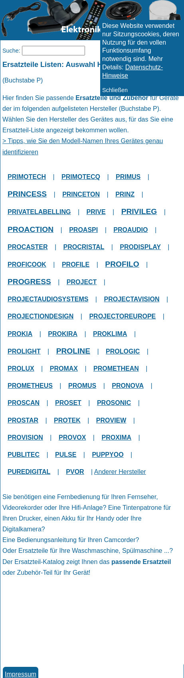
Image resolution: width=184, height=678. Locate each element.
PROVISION (25, 437)
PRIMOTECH (27, 176)
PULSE (65, 454)
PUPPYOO (107, 454)
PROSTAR (23, 420)
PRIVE (96, 211)
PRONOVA (128, 385)
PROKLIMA (110, 333)
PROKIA (20, 333)
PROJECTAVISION (131, 299)
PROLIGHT (24, 351)
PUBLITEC (24, 454)
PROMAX (64, 368)
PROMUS (82, 385)
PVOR (75, 471)
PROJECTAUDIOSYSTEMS (48, 299)
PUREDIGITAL (29, 471)
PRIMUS (128, 176)
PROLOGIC (123, 351)
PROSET (68, 402)
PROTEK (67, 420)
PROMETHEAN (116, 368)
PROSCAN (24, 402)
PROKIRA (62, 333)
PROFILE (75, 264)
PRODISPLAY (140, 247)
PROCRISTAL (84, 247)
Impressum (20, 674)
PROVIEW (111, 420)
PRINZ (125, 194)
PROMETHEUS (30, 385)
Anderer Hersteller (120, 471)
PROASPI (83, 229)
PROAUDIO (130, 229)
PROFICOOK (27, 264)
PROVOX (72, 437)
